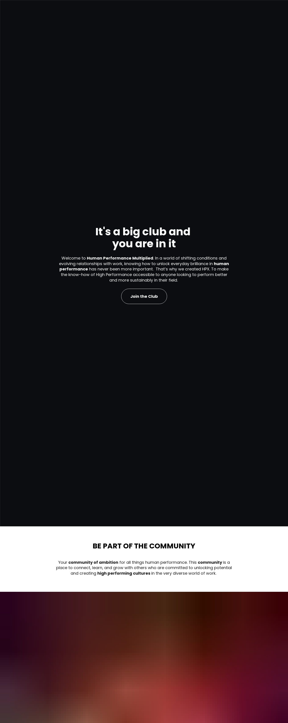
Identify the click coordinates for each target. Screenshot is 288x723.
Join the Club (144, 304)
